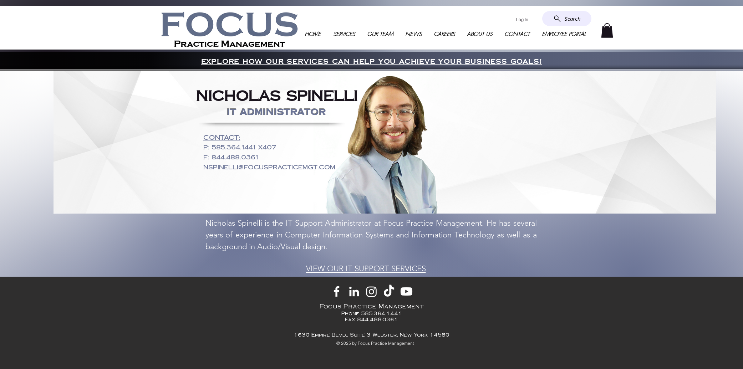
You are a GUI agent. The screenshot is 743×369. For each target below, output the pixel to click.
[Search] (566, 18)
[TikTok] (389, 291)
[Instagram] (371, 291)
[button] (607, 30)
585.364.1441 (234, 147)
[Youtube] (406, 291)
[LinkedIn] (354, 291)
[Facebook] (336, 291)
